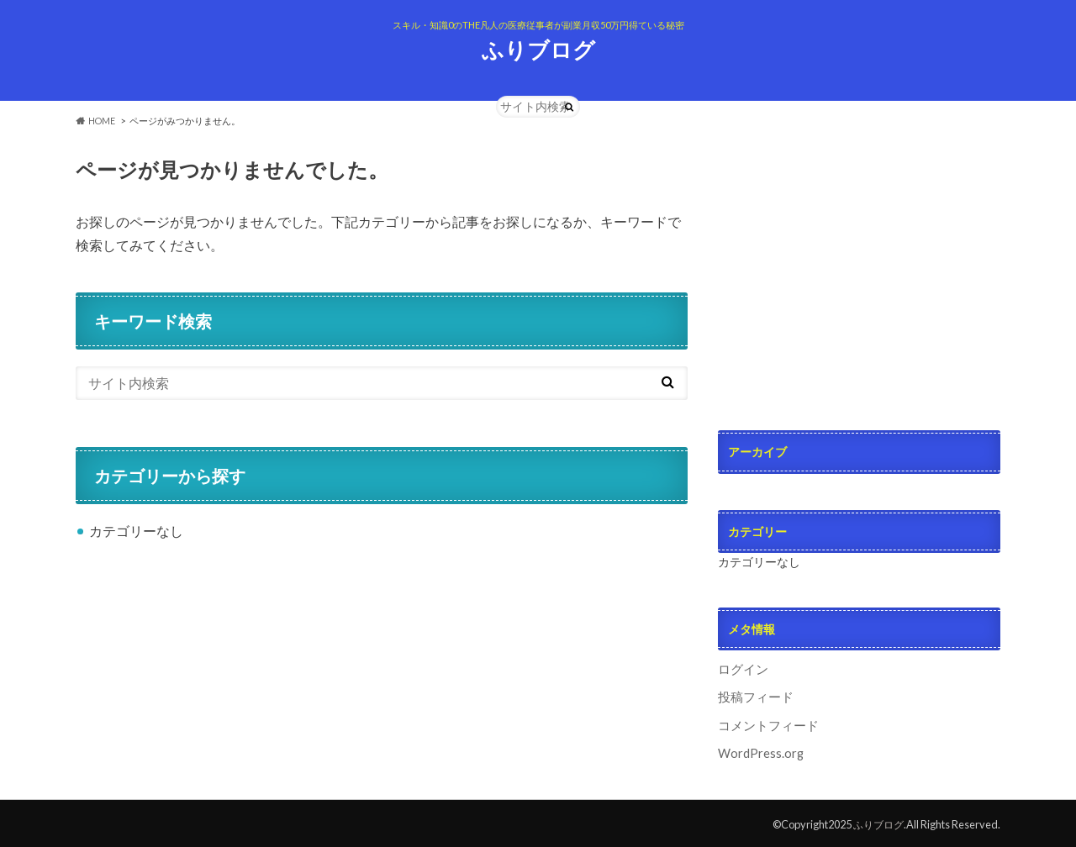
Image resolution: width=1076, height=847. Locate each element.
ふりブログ (538, 49)
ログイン (741, 668)
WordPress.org (761, 750)
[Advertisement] (859, 260)
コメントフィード (765, 723)
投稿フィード (753, 696)
